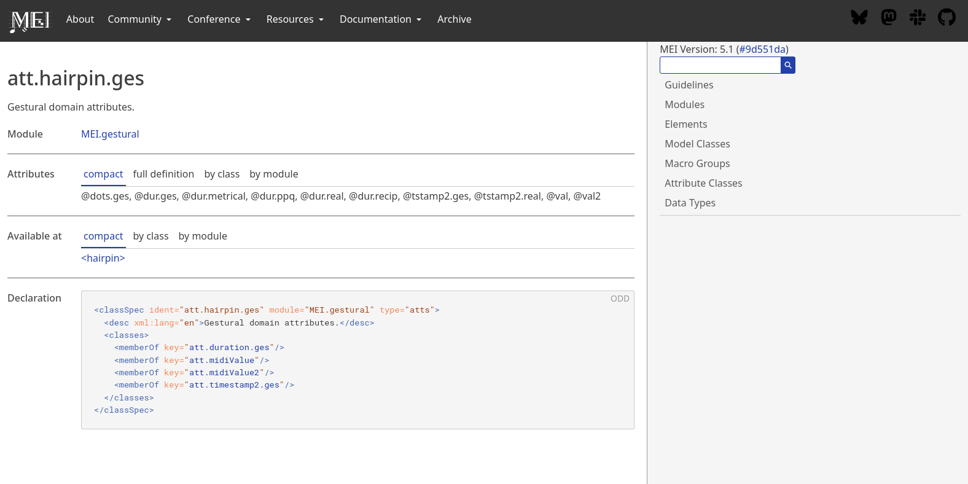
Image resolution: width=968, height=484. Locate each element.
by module (273, 174)
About (80, 19)
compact (103, 174)
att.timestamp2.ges (234, 384)
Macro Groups (697, 163)
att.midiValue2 (224, 372)
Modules (685, 104)
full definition (164, 174)
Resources (296, 19)
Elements (686, 124)
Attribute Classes (703, 183)
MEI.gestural (110, 134)
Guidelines (689, 85)
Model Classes (697, 143)
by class (222, 174)
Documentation (382, 19)
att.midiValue (221, 359)
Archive (454, 19)
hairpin (103, 258)
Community (140, 19)
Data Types (690, 202)
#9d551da (762, 49)
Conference (219, 19)
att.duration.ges (229, 347)
